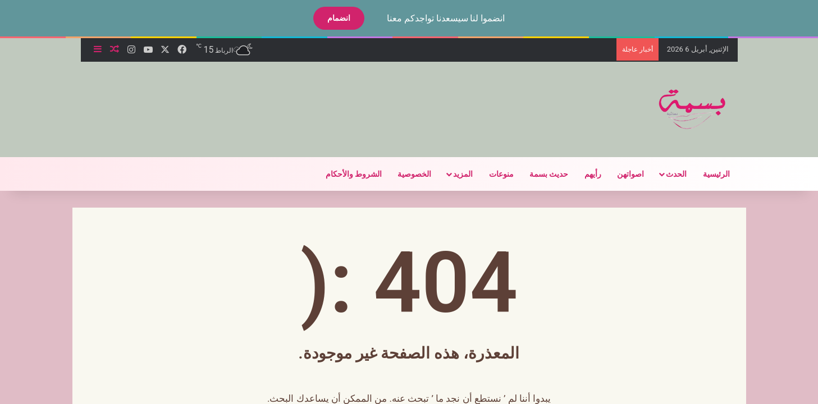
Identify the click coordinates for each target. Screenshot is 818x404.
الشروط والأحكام (344, 173)
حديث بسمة (539, 173)
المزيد (453, 173)
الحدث (666, 173)
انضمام (329, 17)
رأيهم (583, 173)
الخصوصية (405, 173)
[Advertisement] (287, 98)
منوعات (491, 173)
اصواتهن (620, 173)
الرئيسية (706, 173)
